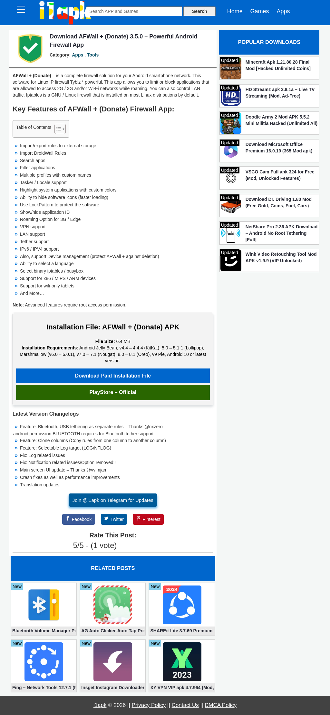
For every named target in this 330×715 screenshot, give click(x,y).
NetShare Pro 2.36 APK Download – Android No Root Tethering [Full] (282, 233)
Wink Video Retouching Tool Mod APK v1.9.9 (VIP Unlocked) (281, 257)
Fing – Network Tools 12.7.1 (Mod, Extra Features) (43, 687)
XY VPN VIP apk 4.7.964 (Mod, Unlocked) (181, 687)
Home (235, 11)
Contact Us (185, 705)
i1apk (100, 705)
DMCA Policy (221, 705)
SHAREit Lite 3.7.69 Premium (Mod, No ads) (181, 630)
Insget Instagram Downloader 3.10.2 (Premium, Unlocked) (112, 687)
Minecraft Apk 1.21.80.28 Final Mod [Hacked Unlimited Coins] (278, 65)
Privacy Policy (149, 705)
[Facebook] (78, 519)
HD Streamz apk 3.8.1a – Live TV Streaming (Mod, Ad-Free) (280, 92)
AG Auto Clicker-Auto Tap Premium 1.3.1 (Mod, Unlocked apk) (112, 630)
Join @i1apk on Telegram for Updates (113, 500)
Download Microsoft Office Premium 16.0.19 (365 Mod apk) (279, 147)
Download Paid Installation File (113, 375)
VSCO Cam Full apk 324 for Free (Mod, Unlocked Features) (280, 175)
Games (259, 11)
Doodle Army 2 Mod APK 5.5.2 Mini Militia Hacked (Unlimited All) (282, 120)
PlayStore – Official (112, 392)
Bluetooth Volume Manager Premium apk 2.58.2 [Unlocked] (43, 630)
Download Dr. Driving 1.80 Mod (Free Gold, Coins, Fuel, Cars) (279, 202)
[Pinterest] (148, 519)
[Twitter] (114, 519)
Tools (93, 54)
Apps (283, 11)
